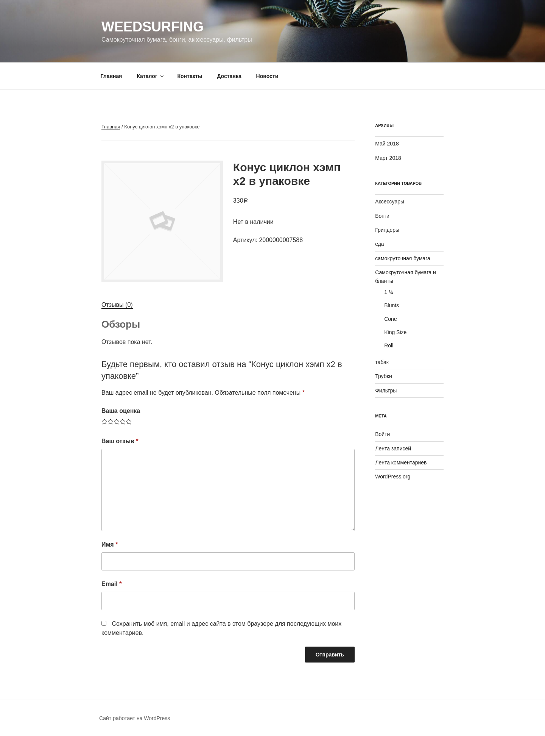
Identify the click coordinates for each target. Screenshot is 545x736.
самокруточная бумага (402, 258)
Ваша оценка (120, 411)
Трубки (383, 376)
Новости (267, 76)
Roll (388, 345)
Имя (109, 544)
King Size (395, 332)
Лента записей (393, 448)
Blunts (391, 305)
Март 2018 (388, 158)
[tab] (117, 304)
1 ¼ (388, 292)
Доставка (229, 76)
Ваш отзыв (120, 441)
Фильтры (386, 391)
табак (382, 362)
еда (379, 244)
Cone (390, 319)
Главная (111, 76)
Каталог (150, 76)
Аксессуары (389, 201)
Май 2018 (387, 144)
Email (111, 584)
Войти (382, 434)
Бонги (382, 216)
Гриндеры (387, 230)
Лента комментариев (401, 462)
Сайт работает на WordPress (134, 718)
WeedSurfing (152, 26)
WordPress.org (392, 476)
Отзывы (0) (117, 305)
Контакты (189, 76)
